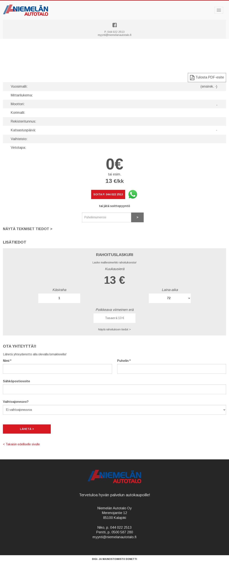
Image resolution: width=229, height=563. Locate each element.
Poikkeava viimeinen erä (114, 310)
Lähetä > (27, 428)
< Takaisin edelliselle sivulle (21, 444)
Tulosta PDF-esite (207, 77)
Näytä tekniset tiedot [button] (27, 229)
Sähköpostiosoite (16, 381)
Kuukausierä (114, 269)
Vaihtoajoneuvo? (16, 401)
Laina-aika (170, 290)
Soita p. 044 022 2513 (108, 194)
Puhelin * (124, 360)
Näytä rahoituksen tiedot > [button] (114, 329)
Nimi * (7, 360)
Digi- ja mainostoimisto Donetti (114, 559)
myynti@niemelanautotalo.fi (114, 34)
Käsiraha (59, 290)
